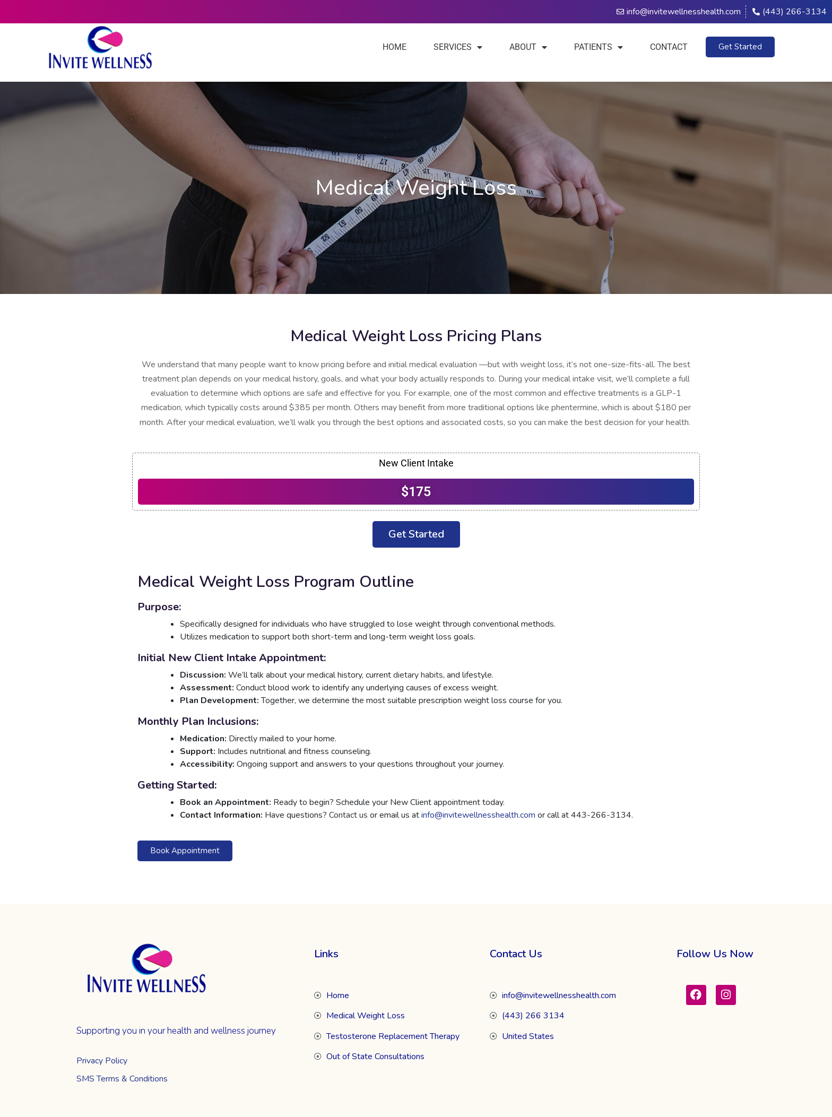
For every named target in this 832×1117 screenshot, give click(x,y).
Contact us (348, 815)
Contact (669, 47)
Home (394, 47)
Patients (598, 47)
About (528, 47)
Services (458, 47)
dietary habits (418, 675)
